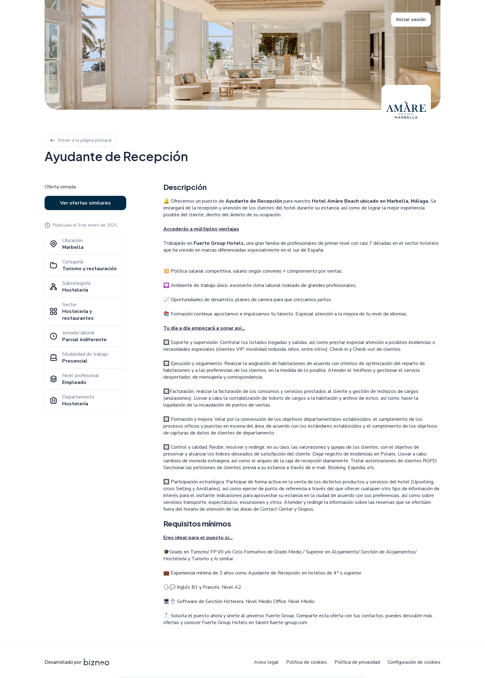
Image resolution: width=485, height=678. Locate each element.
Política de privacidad (357, 662)
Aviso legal (266, 662)
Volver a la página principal (81, 140)
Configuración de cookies (414, 662)
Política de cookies (306, 662)
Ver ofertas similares (85, 203)
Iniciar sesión (411, 19)
